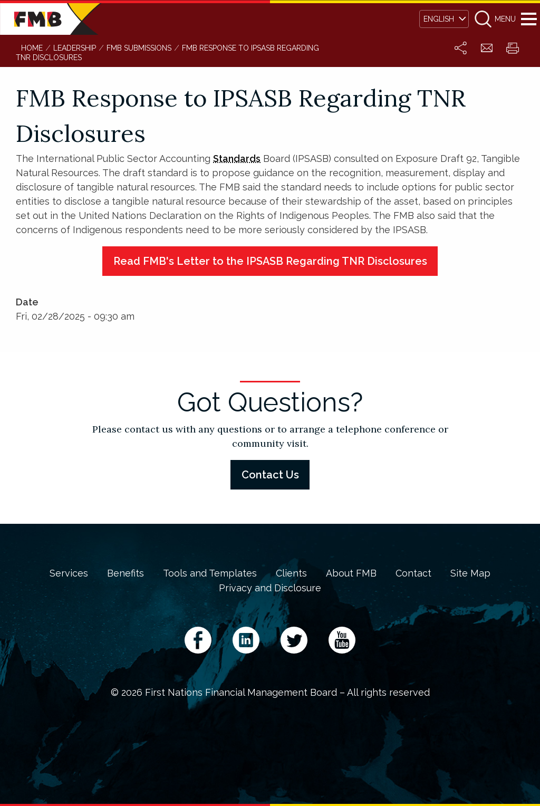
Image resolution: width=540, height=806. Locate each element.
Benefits (125, 573)
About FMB (351, 573)
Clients (291, 573)
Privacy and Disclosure (270, 588)
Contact (413, 573)
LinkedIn (246, 640)
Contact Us (270, 474)
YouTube (342, 640)
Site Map (470, 573)
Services (69, 573)
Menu (529, 19)
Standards (237, 158)
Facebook (198, 640)
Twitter (294, 640)
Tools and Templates (210, 573)
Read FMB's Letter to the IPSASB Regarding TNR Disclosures (270, 261)
